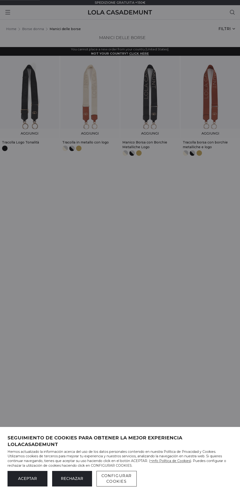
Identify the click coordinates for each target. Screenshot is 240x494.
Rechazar (72, 478)
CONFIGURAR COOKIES (116, 479)
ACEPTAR (27, 478)
